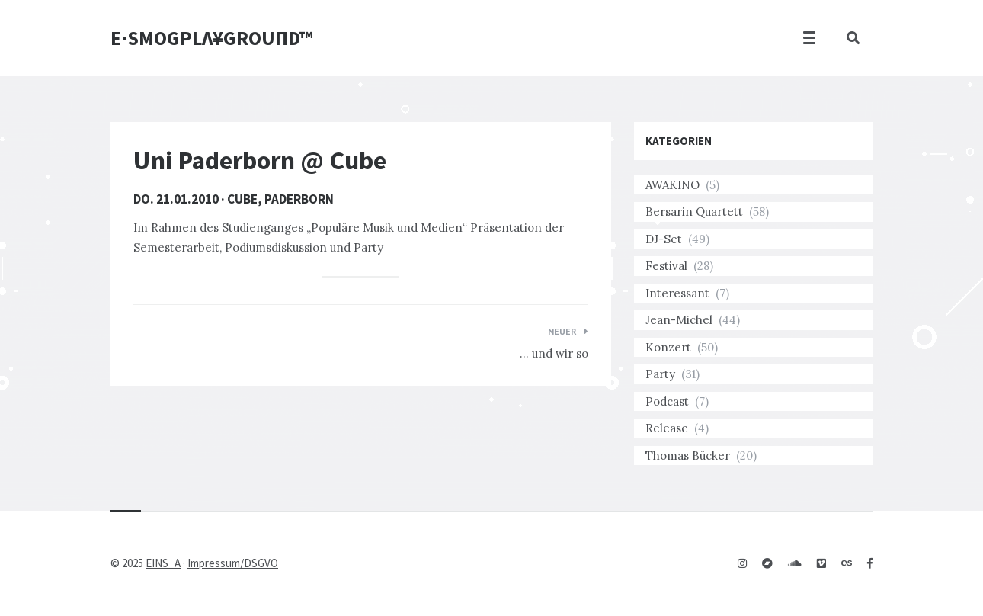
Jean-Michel (678, 320)
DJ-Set (663, 239)
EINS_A (163, 563)
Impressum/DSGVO (232, 563)
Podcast (667, 401)
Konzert (668, 347)
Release (666, 428)
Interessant (677, 293)
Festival (666, 265)
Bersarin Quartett (694, 211)
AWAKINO (672, 185)
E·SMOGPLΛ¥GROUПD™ (211, 37)
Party (660, 374)
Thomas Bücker (687, 455)
